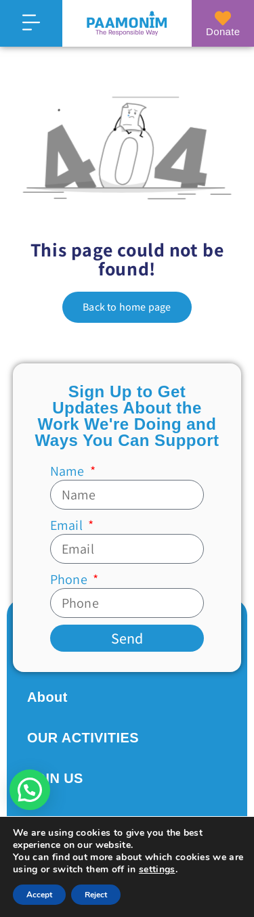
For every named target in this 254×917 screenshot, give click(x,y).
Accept (39, 894)
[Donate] (223, 18)
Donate (223, 31)
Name (68, 471)
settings (157, 870)
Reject (96, 894)
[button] (29, 789)
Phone (70, 579)
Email (67, 525)
